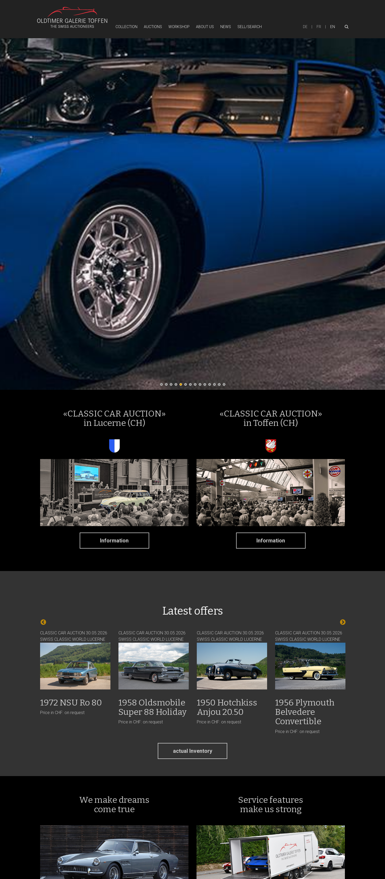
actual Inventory (192, 751)
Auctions (153, 27)
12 (215, 385)
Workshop (179, 27)
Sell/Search (249, 27)
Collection (126, 27)
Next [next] (342, 621)
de (305, 27)
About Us (205, 27)
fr (319, 27)
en (332, 27)
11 (211, 385)
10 (206, 385)
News (225, 27)
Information (114, 540)
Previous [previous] (42, 621)
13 (220, 385)
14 (225, 385)
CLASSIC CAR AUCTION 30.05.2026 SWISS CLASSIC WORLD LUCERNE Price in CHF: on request (75, 672)
